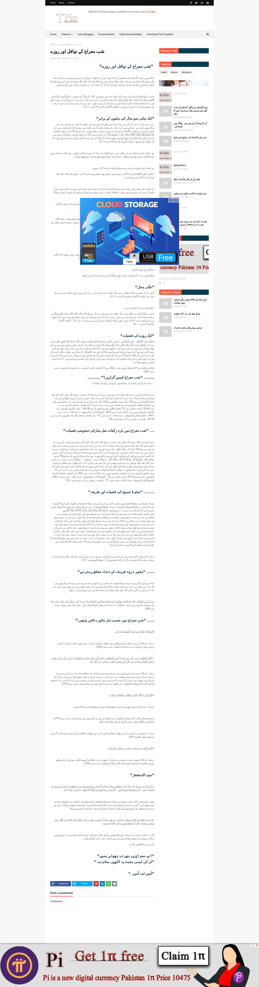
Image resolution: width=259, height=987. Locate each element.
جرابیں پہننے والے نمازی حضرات (188, 327)
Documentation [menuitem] (106, 34)
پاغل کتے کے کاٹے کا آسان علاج (187, 179)
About (61, 3)
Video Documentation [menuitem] (130, 34)
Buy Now (151, 11)
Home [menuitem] (53, 34)
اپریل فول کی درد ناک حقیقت (187, 313)
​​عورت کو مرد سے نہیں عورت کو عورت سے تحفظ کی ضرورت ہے (190, 223)
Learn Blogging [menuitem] (85, 34)
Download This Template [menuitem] (160, 34)
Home (53, 3)
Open (130, 261)
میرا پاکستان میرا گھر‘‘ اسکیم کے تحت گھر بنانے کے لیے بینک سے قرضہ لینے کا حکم (191, 110)
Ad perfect (180, 165)
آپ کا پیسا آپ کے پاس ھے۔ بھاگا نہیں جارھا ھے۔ (190, 125)
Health (164, 72)
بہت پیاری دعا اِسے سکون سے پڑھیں (190, 193)
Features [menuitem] (66, 34)
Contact (71, 3)
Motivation (186, 72)
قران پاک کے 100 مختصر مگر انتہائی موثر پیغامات (190, 301)
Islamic (174, 72)
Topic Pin (57, 58)
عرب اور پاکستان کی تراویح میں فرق (190, 137)
